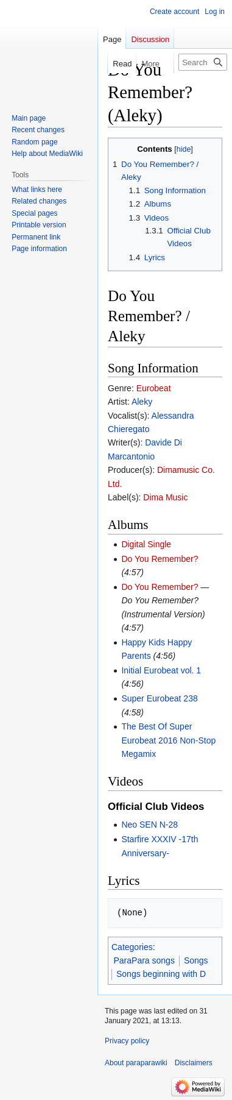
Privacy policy (127, 1041)
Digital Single (146, 544)
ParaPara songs (144, 960)
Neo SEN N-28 (149, 824)
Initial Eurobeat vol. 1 (161, 670)
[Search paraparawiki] (202, 62)
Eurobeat (153, 388)
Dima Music (165, 497)
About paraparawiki (136, 1063)
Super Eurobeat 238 (159, 698)
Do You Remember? (159, 559)
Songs (196, 960)
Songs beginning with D (161, 974)
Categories (132, 947)
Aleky (142, 401)
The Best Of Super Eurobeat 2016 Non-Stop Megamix (168, 740)
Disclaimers (194, 1063)
